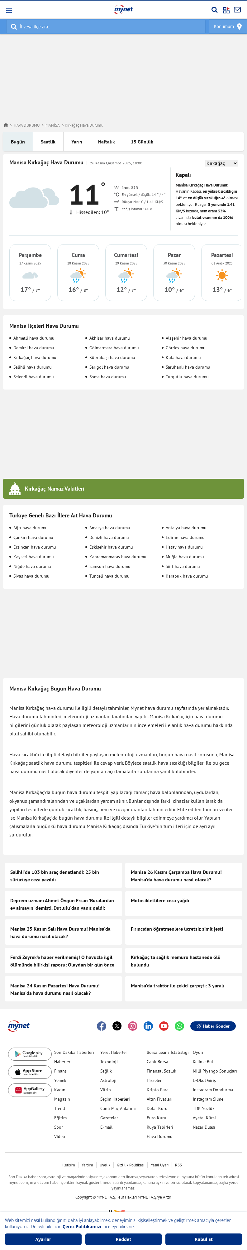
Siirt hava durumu (183, 566)
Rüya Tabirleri (160, 1127)
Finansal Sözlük (161, 1071)
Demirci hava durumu (33, 348)
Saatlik (48, 141)
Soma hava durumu (107, 377)
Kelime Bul (203, 1061)
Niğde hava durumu (32, 566)
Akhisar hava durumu (109, 338)
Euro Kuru (156, 1118)
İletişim (68, 1165)
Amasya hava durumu (109, 528)
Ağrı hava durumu (30, 528)
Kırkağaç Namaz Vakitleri (54, 488)
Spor (58, 1127)
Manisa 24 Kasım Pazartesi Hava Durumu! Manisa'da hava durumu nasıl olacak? (55, 989)
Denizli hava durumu (109, 537)
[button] (8, 10)
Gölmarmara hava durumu (114, 348)
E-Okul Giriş (204, 1080)
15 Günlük (142, 141)
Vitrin (105, 1090)
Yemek (60, 1080)
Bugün (18, 141)
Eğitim (60, 1118)
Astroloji (108, 1080)
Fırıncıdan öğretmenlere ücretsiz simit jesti (177, 929)
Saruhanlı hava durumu (188, 367)
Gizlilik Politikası (130, 1165)
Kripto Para (158, 1090)
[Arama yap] (214, 9)
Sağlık (106, 1071)
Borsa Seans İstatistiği (168, 1052)
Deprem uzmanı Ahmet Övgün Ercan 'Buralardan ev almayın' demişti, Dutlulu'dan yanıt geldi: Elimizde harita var (62, 907)
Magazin (62, 1099)
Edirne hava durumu (185, 537)
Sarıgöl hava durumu (109, 367)
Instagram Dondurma (213, 1090)
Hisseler (154, 1080)
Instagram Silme (208, 1099)
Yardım (87, 1165)
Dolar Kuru (157, 1108)
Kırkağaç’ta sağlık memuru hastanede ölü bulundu (176, 961)
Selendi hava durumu (33, 377)
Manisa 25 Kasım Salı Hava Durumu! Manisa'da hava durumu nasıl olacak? (60, 932)
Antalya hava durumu (186, 528)
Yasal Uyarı (160, 1165)
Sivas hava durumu (31, 576)
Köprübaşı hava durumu (112, 357)
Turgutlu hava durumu (187, 377)
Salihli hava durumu (32, 367)
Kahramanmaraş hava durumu (117, 557)
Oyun (198, 1052)
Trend (59, 1108)
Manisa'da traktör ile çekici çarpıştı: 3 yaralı (177, 985)
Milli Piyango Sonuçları (215, 1071)
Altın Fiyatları (160, 1099)
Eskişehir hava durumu (111, 547)
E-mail (106, 1127)
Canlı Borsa (157, 1061)
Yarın (76, 141)
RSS (178, 1165)
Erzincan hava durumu (34, 547)
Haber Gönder (213, 1026)
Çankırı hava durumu (33, 537)
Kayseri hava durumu (33, 557)
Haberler (62, 1061)
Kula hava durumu (183, 357)
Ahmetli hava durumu (34, 338)
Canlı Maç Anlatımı (118, 1108)
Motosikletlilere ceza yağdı (160, 900)
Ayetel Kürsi (204, 1118)
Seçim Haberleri (115, 1099)
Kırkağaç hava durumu (34, 357)
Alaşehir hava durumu (186, 338)
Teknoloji (109, 1061)
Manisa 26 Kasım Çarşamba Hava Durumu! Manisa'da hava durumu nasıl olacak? (176, 876)
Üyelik (105, 1165)
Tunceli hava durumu (109, 576)
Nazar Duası (204, 1127)
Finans (60, 1071)
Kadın (59, 1090)
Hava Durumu (160, 1136)
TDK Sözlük (204, 1108)
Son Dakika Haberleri (74, 1052)
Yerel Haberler (113, 1052)
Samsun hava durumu (110, 566)
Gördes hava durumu (186, 348)
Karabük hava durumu (187, 576)
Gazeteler (109, 1118)
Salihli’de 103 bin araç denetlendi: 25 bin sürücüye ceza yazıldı (54, 876)
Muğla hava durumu (185, 557)
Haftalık (106, 141)
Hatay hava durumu (184, 547)
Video (59, 1136)
